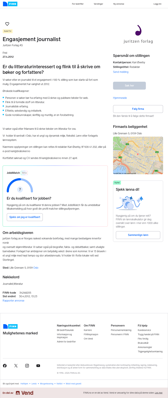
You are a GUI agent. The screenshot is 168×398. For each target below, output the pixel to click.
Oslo (35, 267)
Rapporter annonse (13, 300)
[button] (7, 24)
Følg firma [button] (138, 108)
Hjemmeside (120, 97)
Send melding (120, 71)
